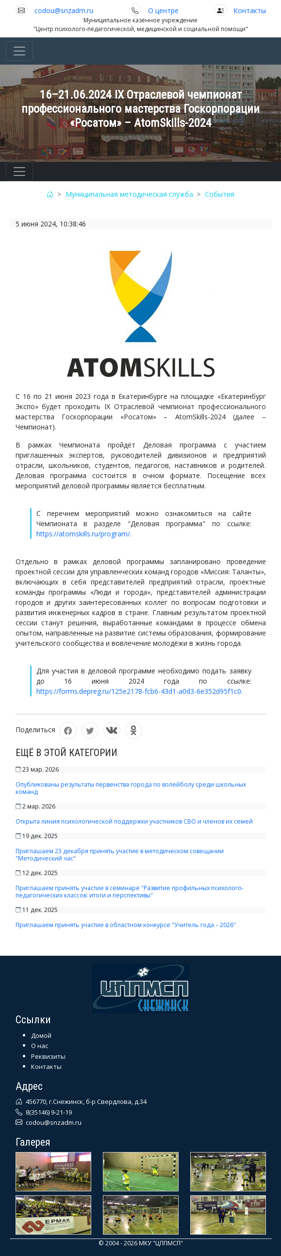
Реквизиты (48, 1056)
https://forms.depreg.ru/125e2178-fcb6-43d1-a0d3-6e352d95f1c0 (138, 691)
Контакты (249, 10)
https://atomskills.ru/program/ (83, 533)
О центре (163, 10)
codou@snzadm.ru (63, 10)
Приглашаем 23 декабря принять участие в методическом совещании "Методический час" (120, 854)
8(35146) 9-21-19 (48, 1112)
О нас (39, 1045)
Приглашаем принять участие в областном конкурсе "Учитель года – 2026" (126, 925)
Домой (41, 1035)
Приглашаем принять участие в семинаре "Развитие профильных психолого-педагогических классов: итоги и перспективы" (130, 891)
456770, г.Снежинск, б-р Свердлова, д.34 (85, 1101)
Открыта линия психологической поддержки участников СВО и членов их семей (134, 821)
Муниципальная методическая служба (129, 194)
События (219, 194)
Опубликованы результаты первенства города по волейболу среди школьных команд (131, 788)
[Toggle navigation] (19, 51)
